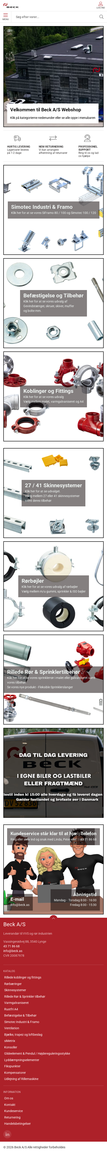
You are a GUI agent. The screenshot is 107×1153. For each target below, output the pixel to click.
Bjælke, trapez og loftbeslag (23, 1034)
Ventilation (11, 1028)
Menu (5, 16)
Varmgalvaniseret (16, 1003)
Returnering (12, 1117)
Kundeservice (13, 1111)
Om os (8, 1098)
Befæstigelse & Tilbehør (20, 1015)
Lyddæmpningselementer (21, 1060)
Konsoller (10, 1047)
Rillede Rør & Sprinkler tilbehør (24, 996)
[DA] (11, 5)
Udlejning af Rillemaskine (21, 1079)
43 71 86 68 (11, 946)
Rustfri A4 (11, 1009)
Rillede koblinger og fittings (22, 977)
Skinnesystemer (15, 990)
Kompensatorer (15, 1072)
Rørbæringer (13, 984)
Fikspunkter (12, 1066)
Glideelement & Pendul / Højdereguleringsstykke (37, 1053)
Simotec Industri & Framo (21, 1022)
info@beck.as (12, 951)
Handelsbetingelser (17, 1123)
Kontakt (9, 1104)
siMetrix (9, 1041)
